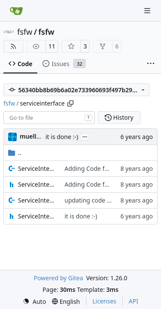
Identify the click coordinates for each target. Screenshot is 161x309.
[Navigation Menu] (148, 10)
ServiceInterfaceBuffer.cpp (37, 168)
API (133, 301)
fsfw (24, 31)
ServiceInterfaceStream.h (37, 216)
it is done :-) (62, 137)
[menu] (34, 301)
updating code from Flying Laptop (112, 200)
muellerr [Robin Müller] (32, 136)
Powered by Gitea (58, 278)
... (85, 136)
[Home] (16, 10)
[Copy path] (70, 103)
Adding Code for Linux (96, 168)
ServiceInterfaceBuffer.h (37, 184)
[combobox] (49, 117)
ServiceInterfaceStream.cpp (37, 200)
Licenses (104, 301)
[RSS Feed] (13, 46)
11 (52, 46)
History (119, 117)
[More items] (151, 64)
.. (14, 152)
